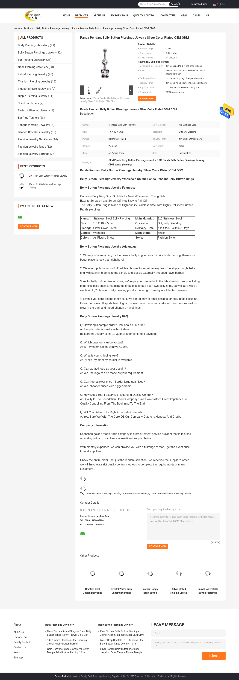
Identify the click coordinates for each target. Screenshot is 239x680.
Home (66, 15)
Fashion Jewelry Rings (32, 146)
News (184, 15)
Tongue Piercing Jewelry (33, 125)
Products (81, 15)
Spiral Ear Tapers (28, 103)
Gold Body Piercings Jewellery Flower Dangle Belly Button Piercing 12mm (68, 651)
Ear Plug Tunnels (28, 117)
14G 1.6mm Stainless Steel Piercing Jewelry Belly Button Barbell (67, 642)
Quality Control (144, 15)
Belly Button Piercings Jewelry (52, 28)
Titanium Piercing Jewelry (34, 81)
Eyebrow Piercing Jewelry (34, 110)
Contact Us (168, 15)
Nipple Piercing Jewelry (32, 96)
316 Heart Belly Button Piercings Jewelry (48, 176)
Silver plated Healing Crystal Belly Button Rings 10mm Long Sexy (179, 591)
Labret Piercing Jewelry (32, 74)
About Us (99, 15)
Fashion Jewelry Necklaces (35, 139)
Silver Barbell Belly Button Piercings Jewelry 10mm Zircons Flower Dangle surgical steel (121, 651)
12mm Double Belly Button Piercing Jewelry (170, 493)
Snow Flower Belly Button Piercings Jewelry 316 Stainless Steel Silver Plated (208, 591)
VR (207, 15)
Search (174, 4)
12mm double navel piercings (135, 493)
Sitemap (18, 657)
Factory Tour (119, 15)
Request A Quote (199, 4)
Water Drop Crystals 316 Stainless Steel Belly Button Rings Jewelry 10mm (122, 642)
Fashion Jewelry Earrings (33, 154)
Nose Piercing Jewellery (33, 67)
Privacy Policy (61, 676)
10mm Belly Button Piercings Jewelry (102, 493)
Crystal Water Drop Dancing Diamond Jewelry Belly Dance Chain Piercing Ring (121, 591)
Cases (197, 15)
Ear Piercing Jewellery (32, 59)
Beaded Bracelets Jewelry (34, 132)
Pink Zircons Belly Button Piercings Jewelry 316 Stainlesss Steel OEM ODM (122, 633)
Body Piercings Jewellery (33, 45)
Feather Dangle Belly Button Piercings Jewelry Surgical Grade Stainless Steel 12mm (150, 591)
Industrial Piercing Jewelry (34, 88)
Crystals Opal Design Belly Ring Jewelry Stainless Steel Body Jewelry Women (92, 591)
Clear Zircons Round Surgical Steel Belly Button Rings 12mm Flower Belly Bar (69, 633)
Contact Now (147, 98)
